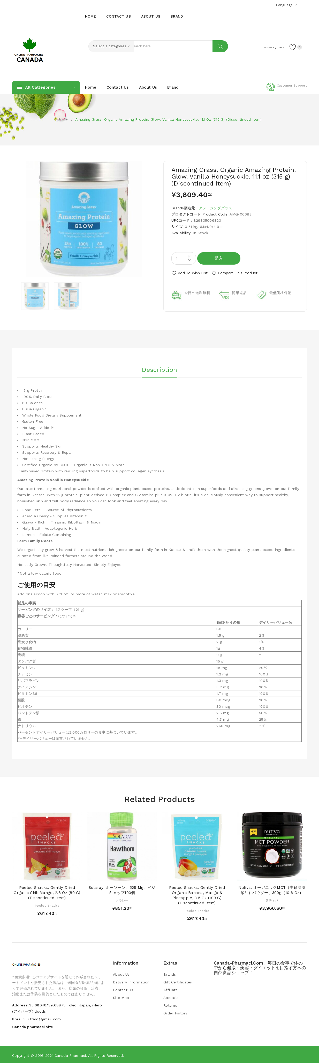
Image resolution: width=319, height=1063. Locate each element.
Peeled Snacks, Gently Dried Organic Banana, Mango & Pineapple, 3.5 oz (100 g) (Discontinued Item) (197, 894)
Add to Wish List (193, 273)
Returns (170, 1004)
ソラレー (122, 899)
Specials (170, 996)
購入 (219, 258)
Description (159, 367)
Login (274, 47)
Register (255, 47)
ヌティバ (271, 899)
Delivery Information (131, 981)
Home (62, 119)
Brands (169, 973)
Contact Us (123, 989)
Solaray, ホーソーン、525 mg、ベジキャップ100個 (122, 889)
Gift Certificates (177, 981)
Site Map (121, 996)
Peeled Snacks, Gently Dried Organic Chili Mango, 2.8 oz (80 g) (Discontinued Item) (47, 891)
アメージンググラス (215, 208)
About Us (121, 973)
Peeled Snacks (47, 904)
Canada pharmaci (70, 1054)
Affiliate (170, 989)
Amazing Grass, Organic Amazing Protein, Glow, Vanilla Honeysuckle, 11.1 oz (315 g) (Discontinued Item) (168, 119)
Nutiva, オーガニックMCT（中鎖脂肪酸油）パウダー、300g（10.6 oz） (271, 889)
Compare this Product (241, 273)
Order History (175, 1012)
